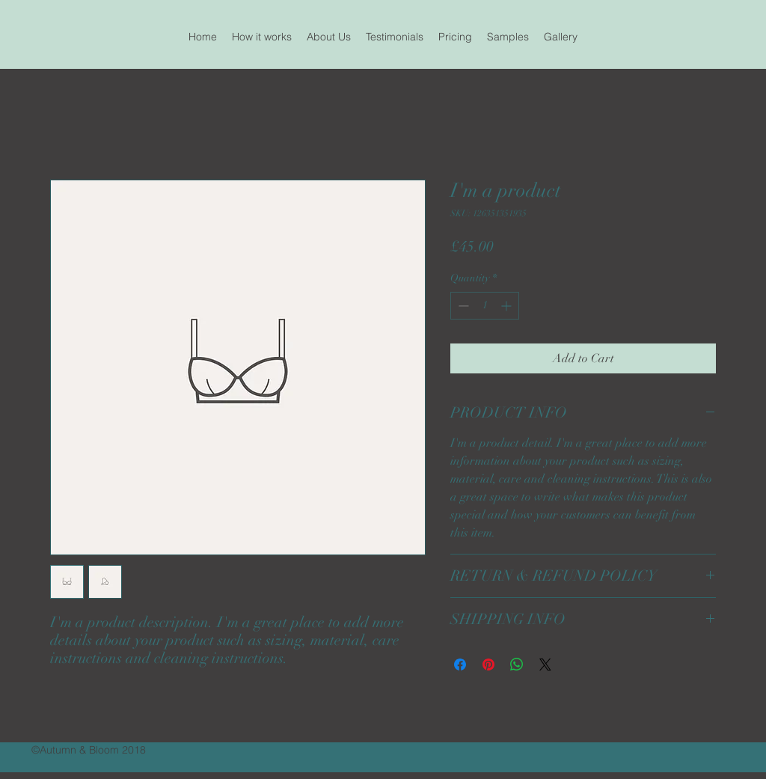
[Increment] (507, 306)
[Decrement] (462, 306)
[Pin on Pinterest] (488, 664)
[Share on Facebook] (460, 664)
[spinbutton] (484, 306)
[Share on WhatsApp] (517, 664)
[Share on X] (545, 664)
